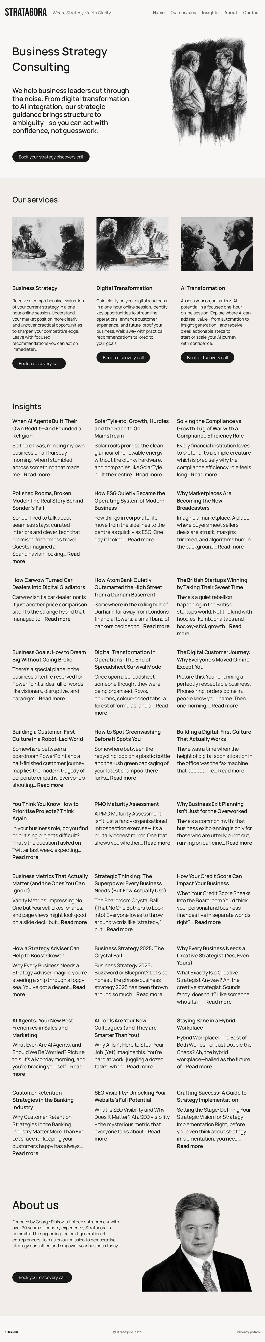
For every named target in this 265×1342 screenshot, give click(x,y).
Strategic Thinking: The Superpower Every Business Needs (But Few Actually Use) (130, 883)
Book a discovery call (39, 363)
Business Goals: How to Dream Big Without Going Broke (49, 656)
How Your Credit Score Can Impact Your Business (209, 880)
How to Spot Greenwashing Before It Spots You (128, 735)
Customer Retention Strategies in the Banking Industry (43, 1100)
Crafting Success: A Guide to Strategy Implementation (212, 1096)
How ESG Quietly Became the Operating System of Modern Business (130, 500)
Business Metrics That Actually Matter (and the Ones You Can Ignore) (50, 883)
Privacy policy (248, 1332)
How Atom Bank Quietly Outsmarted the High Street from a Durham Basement (128, 587)
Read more (37, 474)
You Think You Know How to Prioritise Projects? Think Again (45, 811)
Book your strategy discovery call (51, 157)
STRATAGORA (26, 12)
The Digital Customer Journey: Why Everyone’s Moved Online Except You (214, 659)
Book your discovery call (42, 1277)
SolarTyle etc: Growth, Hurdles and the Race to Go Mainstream (132, 428)
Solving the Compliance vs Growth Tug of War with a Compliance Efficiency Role (210, 428)
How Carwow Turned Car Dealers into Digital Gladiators (48, 583)
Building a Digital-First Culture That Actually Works (214, 735)
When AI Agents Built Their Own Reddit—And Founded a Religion (46, 428)
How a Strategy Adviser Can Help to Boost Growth (45, 952)
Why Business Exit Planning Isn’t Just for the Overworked (212, 807)
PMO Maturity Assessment (127, 803)
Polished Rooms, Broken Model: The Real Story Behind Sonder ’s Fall (47, 500)
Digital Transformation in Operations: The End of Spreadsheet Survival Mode (128, 659)
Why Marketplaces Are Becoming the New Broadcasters (204, 500)
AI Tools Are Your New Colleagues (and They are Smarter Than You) (126, 1027)
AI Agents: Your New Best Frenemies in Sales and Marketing (42, 1027)
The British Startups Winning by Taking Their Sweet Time (212, 583)
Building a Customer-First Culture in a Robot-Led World (47, 735)
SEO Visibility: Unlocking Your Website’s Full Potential (130, 1096)
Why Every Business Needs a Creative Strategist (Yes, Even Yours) (213, 955)
